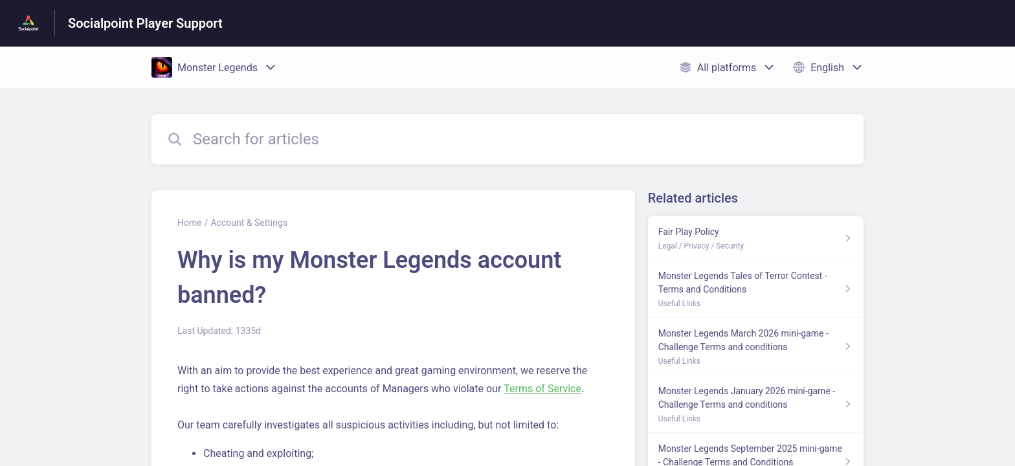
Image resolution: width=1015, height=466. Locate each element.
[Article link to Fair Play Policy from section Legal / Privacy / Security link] (756, 238)
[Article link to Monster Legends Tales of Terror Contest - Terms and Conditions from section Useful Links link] (756, 289)
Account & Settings (248, 222)
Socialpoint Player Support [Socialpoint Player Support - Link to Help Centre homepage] (145, 23)
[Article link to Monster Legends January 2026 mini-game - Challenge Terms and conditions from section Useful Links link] (756, 404)
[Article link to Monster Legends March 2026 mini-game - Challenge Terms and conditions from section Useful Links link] (756, 346)
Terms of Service (542, 389)
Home (189, 222)
